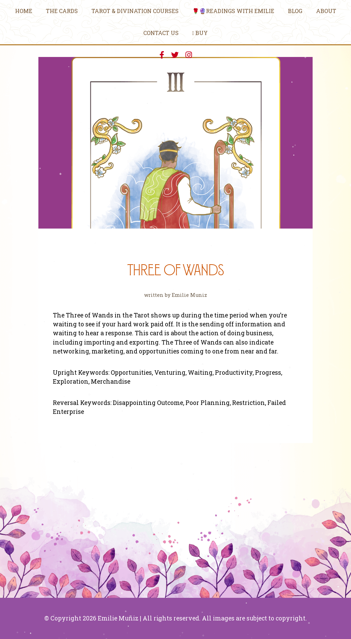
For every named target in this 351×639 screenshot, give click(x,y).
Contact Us (161, 32)
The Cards (62, 10)
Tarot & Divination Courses (135, 10)
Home (23, 10)
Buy (200, 32)
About (326, 10)
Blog (295, 10)
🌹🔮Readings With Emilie (233, 10)
